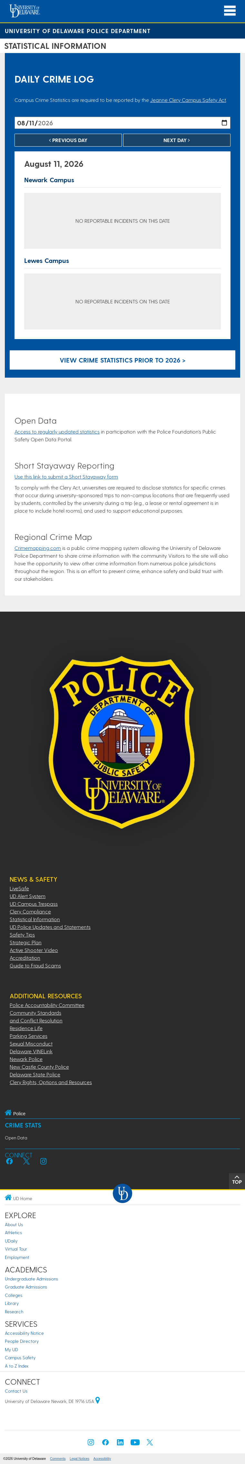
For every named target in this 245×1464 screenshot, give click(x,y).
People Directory (22, 1341)
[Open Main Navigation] (230, 11)
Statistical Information (35, 919)
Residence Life (26, 1028)
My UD (11, 1349)
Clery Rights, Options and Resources (51, 1082)
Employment (17, 1257)
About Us (14, 1224)
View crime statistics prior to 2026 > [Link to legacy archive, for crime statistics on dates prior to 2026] (123, 360)
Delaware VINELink (31, 1051)
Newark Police (26, 1059)
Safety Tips (22, 934)
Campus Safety (20, 1357)
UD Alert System (27, 896)
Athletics (13, 1232)
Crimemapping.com (38, 548)
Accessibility (102, 1458)
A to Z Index (17, 1366)
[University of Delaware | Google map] (97, 1401)
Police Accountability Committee (47, 1005)
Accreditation (25, 958)
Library (12, 1303)
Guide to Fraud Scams (35, 965)
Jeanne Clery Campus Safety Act (188, 100)
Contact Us (16, 1391)
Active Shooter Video (34, 950)
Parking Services (28, 1036)
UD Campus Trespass (34, 904)
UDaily (11, 1241)
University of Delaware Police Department (78, 30)
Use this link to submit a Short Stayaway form (66, 476)
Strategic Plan (26, 942)
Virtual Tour (16, 1249)
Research (14, 1311)
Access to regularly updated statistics (57, 431)
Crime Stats (23, 1125)
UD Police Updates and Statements (50, 927)
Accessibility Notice (24, 1333)
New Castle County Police (39, 1067)
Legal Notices (79, 1458)
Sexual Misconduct (31, 1043)
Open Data (16, 1137)
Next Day (176, 140)
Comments (57, 1458)
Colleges (13, 1295)
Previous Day (68, 140)
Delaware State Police (35, 1074)
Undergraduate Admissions (31, 1278)
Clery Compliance (30, 911)
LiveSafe (19, 888)
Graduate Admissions (26, 1286)
